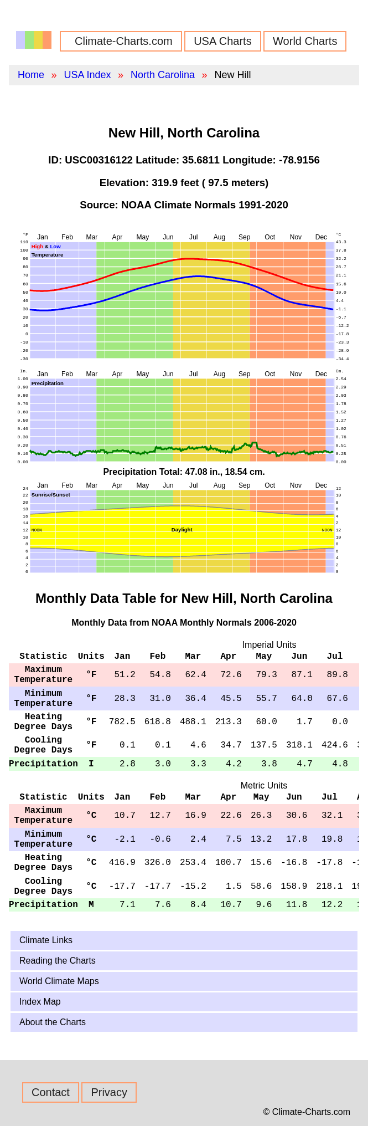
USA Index (87, 74)
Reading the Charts (57, 960)
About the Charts (52, 1022)
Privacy (109, 1092)
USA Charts (222, 41)
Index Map (40, 1001)
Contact (51, 1092)
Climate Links (45, 940)
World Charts (305, 41)
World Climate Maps (59, 981)
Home (31, 74)
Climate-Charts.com (124, 41)
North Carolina (163, 74)
